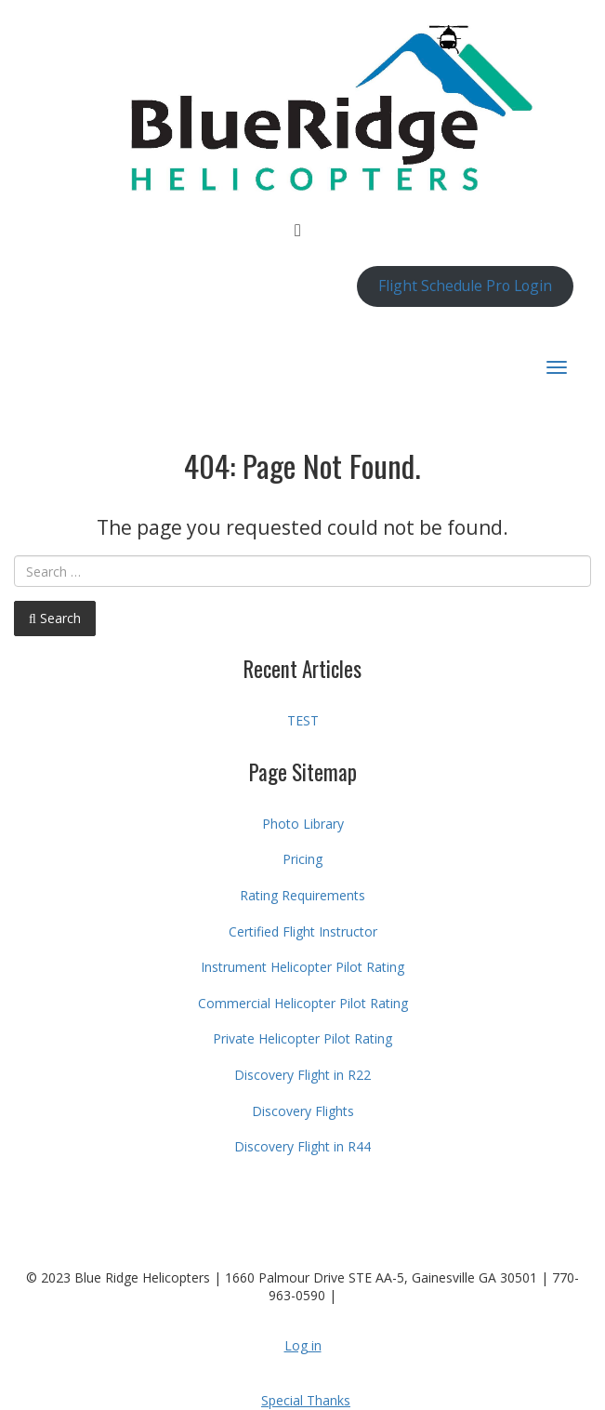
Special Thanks (305, 1400)
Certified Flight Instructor (303, 931)
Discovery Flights (303, 1111)
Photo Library (303, 823)
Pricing (302, 859)
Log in (303, 1345)
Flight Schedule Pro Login (465, 285)
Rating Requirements (302, 895)
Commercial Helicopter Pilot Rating (303, 1003)
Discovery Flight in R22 (302, 1075)
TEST (303, 720)
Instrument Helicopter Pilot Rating (302, 967)
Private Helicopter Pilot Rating (302, 1038)
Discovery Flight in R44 (302, 1146)
